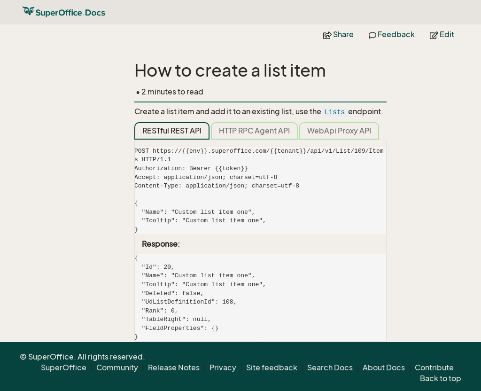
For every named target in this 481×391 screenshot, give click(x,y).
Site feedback (271, 367)
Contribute (434, 367)
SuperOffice (63, 367)
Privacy (222, 367)
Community (117, 367)
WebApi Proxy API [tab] (339, 130)
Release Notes (174, 367)
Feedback (392, 34)
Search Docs (330, 367)
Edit (442, 34)
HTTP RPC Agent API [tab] (254, 130)
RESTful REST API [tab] (172, 130)
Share (338, 34)
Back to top (440, 378)
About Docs (384, 367)
